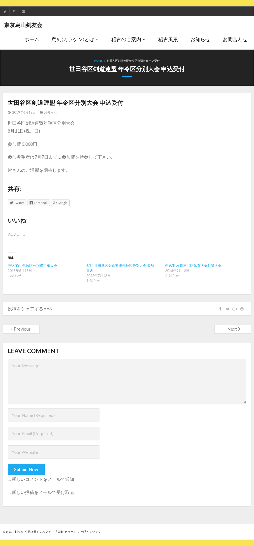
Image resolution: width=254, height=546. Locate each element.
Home (98, 60)
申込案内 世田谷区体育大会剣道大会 (193, 265)
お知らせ (50, 112)
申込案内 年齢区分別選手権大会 (32, 265)
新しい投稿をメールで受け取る (43, 492)
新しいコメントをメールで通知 (43, 479)
